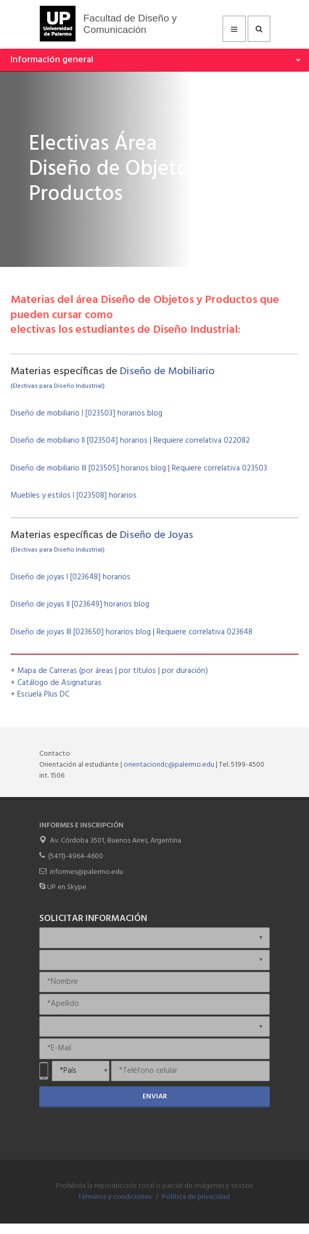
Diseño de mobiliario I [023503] (63, 413)
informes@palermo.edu (86, 872)
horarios (131, 413)
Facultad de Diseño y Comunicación (130, 24)
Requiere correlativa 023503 (219, 468)
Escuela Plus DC (43, 694)
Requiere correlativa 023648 (204, 632)
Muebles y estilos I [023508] (59, 495)
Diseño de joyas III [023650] (58, 632)
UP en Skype (66, 887)
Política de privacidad (196, 1197)
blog (153, 413)
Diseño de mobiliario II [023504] (65, 440)
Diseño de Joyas (156, 535)
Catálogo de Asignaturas (59, 683)
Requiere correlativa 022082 (201, 440)
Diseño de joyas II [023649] (57, 604)
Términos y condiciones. (115, 1197)
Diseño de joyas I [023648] (56, 577)
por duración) (185, 671)
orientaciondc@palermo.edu (169, 765)
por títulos (138, 671)
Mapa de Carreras (47, 671)
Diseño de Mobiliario (167, 371)
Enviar (154, 1097)
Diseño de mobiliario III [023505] (65, 468)
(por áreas (97, 671)
